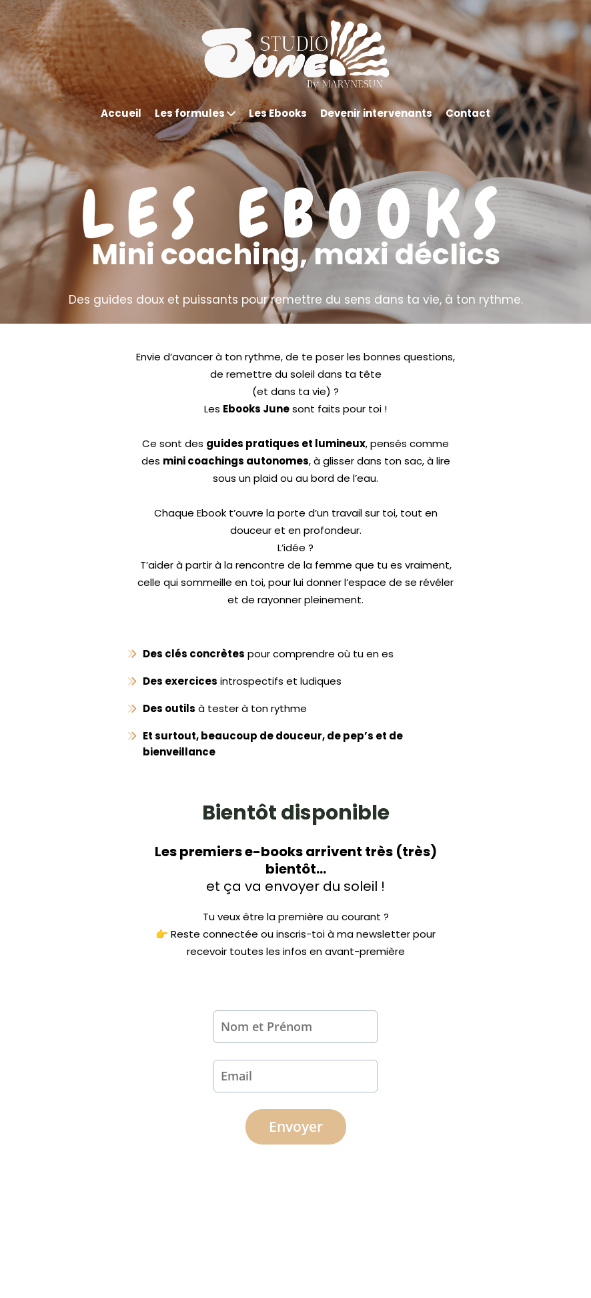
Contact (468, 113)
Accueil (121, 113)
